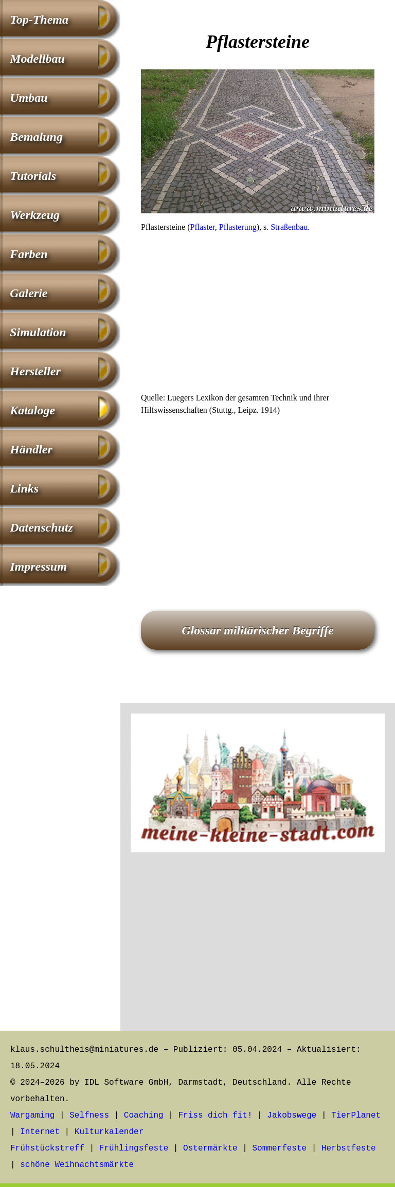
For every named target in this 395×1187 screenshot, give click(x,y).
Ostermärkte (210, 1148)
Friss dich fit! (215, 1115)
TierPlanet (356, 1115)
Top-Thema (39, 19)
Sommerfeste (280, 1148)
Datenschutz (41, 527)
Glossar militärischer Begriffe (258, 630)
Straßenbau (289, 227)
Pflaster (202, 227)
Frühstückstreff (47, 1148)
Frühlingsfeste (133, 1148)
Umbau (28, 97)
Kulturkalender (109, 1132)
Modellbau (37, 58)
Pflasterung (238, 227)
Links (24, 488)
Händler (31, 449)
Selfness (89, 1115)
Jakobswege (291, 1115)
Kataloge (32, 410)
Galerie (28, 293)
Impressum (38, 566)
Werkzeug (35, 215)
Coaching (144, 1115)
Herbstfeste (348, 1148)
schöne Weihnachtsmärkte (77, 1165)
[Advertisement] (257, 316)
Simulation (38, 332)
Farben (28, 254)
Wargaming (32, 1115)
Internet (40, 1132)
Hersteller (35, 371)
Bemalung (36, 136)
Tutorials (33, 175)
